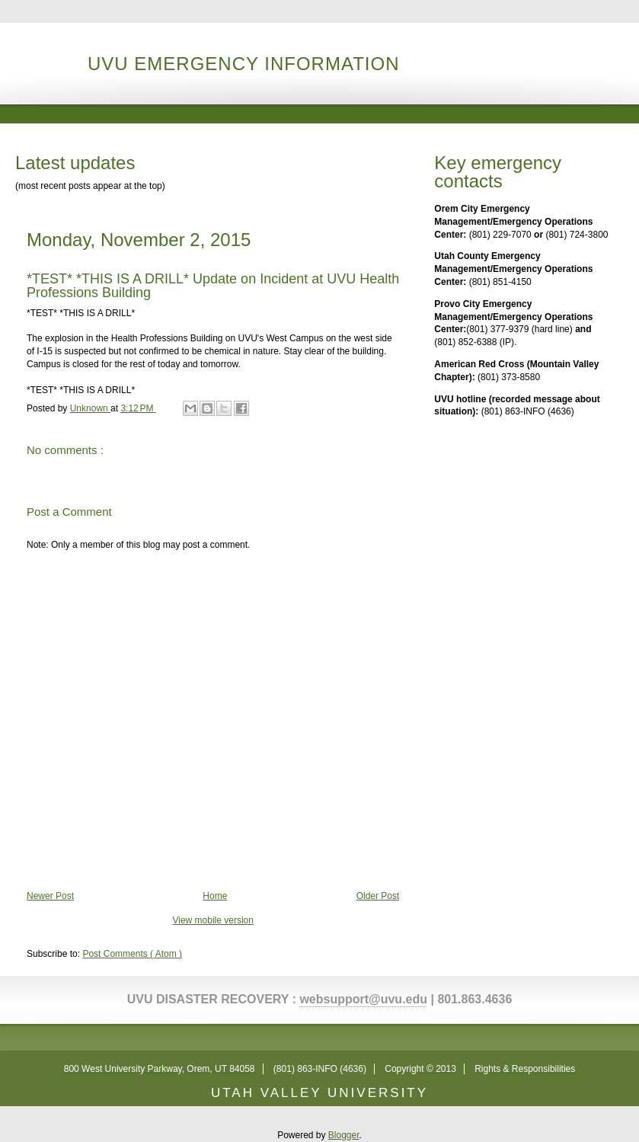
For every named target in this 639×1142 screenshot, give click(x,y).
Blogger (343, 1135)
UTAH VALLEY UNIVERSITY (319, 1093)
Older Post (378, 896)
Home (215, 896)
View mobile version (213, 920)
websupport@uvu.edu (363, 999)
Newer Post (50, 896)
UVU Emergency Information (243, 63)
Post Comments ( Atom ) (132, 953)
